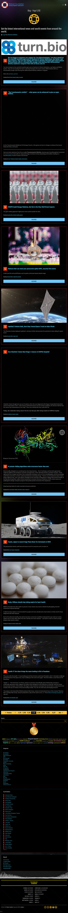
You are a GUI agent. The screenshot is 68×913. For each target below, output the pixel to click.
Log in (4, 35)
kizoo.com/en (14, 74)
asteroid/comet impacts (9, 770)
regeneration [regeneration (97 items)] (29, 743)
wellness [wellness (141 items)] (63, 743)
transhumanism (24, 159)
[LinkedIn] (51, 907)
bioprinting (5, 783)
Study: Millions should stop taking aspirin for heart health (26, 602)
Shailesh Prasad (9, 804)
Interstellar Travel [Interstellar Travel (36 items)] (45, 741)
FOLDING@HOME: (26, 898)
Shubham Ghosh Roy (10, 798)
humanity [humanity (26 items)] (31, 741)
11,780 (24, 713)
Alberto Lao (9, 550)
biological (5, 780)
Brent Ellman (8, 837)
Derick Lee (9, 490)
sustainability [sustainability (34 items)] (45, 743)
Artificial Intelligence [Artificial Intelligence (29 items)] (20, 739)
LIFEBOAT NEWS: (38, 888)
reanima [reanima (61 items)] (18, 743)
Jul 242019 (5, 61)
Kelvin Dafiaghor (9, 809)
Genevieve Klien (10, 215)
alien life (5, 766)
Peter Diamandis (7, 755)
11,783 (38, 713)
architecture (6, 769)
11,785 (47, 713)
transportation (16, 550)
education (14, 698)
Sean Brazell (8, 833)
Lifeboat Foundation (9, 907)
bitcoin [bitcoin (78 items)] (46, 739)
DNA (4, 757)
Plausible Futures (7, 866)
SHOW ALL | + (5, 850)
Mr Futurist (5, 863)
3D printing (5, 752)
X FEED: (26, 892)
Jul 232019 (5, 542)
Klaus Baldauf (8, 818)
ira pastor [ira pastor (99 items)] (50, 741)
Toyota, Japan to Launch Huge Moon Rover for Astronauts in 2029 (29, 542)
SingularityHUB (6, 868)
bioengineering (6, 779)
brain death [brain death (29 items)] (54, 739)
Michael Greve (9, 77)
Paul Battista (9, 414)
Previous (9, 713)
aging (4, 765)
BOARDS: (36, 894)
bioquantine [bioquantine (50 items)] (25, 739)
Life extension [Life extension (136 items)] (57, 741)
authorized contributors (12, 35)
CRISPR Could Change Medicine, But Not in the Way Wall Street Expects (31, 207)
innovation (21, 77)
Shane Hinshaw (9, 828)
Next (60, 713)
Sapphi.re (22, 907)
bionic (4, 782)
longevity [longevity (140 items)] (5, 743)
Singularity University (8, 761)
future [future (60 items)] (13, 741)
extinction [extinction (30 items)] (9, 741)
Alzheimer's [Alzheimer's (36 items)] (8, 739)
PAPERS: (36, 900)
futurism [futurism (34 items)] (15, 741)
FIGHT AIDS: (27, 896)
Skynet (4, 762)
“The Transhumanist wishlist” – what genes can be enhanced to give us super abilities (33, 93)
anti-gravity (5, 768)
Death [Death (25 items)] (65, 739)
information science (21, 490)
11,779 (19, 713)
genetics (21, 215)
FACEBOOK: (25, 888)
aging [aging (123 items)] (3, 739)
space (13, 550)
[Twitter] (48, 907)
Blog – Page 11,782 (34, 11)
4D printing (5, 754)
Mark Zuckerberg (7, 763)
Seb (6, 838)
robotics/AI (27, 490)
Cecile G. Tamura (9, 820)
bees (4, 776)
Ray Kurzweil (6, 758)
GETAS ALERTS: (37, 890)
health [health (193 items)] (22, 741)
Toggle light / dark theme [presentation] (66, 5)
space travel (16, 336)
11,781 (28, 713)
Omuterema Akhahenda (10, 817)
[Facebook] (45, 907)
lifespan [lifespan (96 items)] (64, 741)
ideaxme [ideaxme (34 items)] (34, 741)
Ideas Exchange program (55, 692)
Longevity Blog (6, 861)
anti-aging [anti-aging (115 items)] (13, 739)
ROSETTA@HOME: (25, 900)
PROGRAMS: (37, 898)
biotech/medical (16, 77)
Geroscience (6, 859)
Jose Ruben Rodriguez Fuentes (12, 813)
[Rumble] (56, 907)
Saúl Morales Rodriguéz (11, 797)
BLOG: (36, 892)
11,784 (43, 713)
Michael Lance (8, 840)
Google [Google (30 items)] (18, 741)
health (20, 624)
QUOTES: (36, 902)
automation (6, 775)
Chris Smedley (8, 848)
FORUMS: (30, 902)
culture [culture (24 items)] (64, 739)
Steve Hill (7, 835)
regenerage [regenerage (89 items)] (23, 743)
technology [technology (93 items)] (50, 743)
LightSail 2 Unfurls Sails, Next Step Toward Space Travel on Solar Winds (31, 326)
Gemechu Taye (8, 807)
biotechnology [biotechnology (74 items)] (42, 739)
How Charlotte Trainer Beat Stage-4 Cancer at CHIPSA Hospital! (28, 352)
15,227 (53, 713)
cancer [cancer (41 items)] (57, 739)
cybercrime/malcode (17, 277)
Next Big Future (6, 865)
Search (65, 721)
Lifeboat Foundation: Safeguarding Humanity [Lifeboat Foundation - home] (30, 4)
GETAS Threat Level (34, 883)
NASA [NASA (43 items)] (9, 743)
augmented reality (7, 773)
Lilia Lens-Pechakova (10, 159)
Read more (34, 82)
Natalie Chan (8, 831)
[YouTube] (53, 907)
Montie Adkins (8, 844)
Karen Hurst (8, 811)
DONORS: (29, 894)
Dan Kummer (8, 815)
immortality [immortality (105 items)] (39, 741)
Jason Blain (8, 842)
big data (5, 777)
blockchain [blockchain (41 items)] (50, 739)
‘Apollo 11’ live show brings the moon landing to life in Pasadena (29, 671)
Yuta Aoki (7, 822)
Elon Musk (5, 759)
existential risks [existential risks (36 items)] (5, 741)
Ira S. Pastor (8, 846)
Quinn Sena (8, 800)
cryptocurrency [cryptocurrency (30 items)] (61, 739)
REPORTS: (36, 896)
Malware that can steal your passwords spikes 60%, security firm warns (32, 268)
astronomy (5, 772)
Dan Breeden (8, 802)
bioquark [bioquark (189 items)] (30, 739)
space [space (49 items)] (42, 742)
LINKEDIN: (25, 890)
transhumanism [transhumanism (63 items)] (57, 743)
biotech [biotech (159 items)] (36, 739)
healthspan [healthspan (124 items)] (27, 741)
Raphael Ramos (9, 829)
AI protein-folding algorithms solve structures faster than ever (28, 466)
